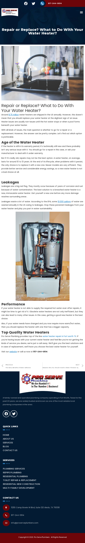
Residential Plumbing (15, 476)
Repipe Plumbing (12, 472)
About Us (8, 438)
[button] (81, 12)
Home (6, 435)
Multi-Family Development (19, 487)
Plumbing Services (14, 468)
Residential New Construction (21, 484)
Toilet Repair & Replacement (19, 480)
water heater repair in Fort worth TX (59, 336)
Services (8, 442)
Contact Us (10, 450)
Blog (6, 446)
